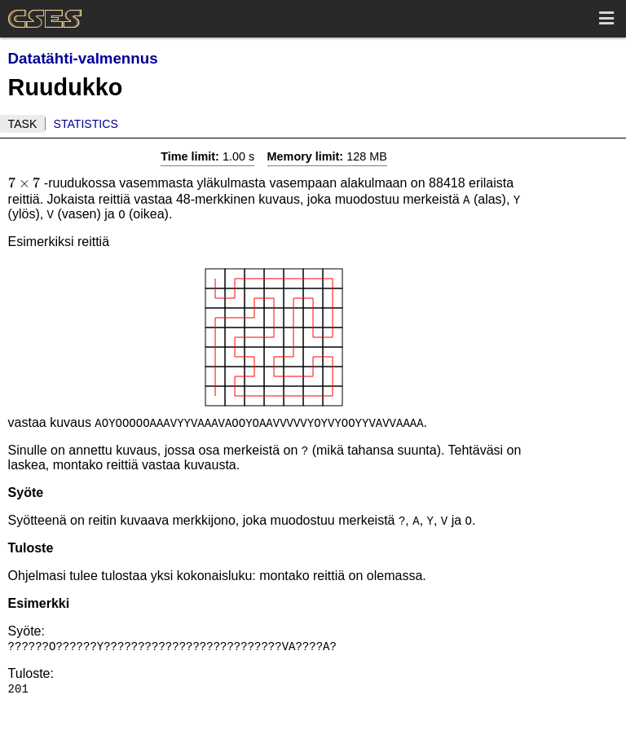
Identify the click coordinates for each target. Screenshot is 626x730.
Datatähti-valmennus (83, 58)
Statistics (86, 123)
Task (22, 123)
